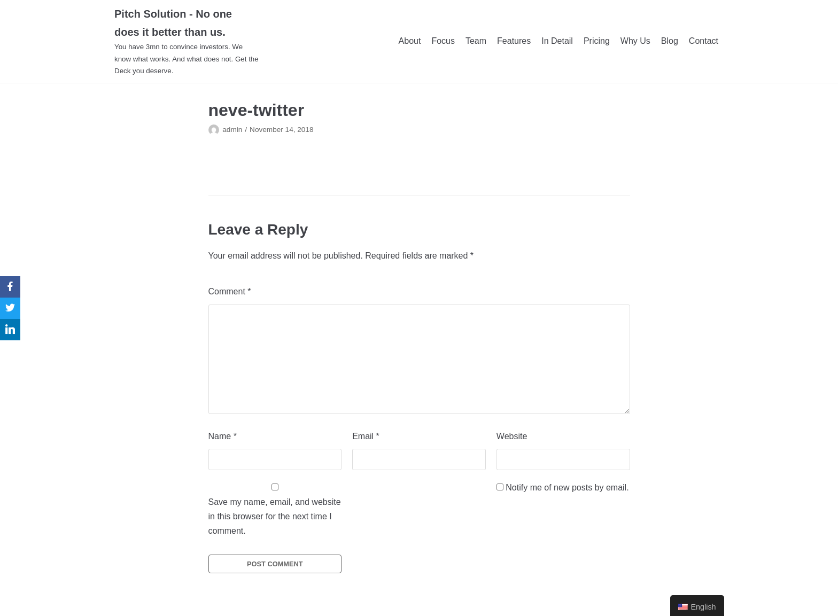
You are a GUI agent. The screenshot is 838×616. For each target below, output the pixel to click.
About (410, 40)
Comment (229, 291)
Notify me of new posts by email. (567, 487)
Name (222, 436)
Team (475, 40)
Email (365, 436)
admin (232, 130)
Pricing (597, 40)
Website (511, 436)
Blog (669, 40)
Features (514, 40)
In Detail (557, 40)
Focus (443, 40)
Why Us (635, 40)
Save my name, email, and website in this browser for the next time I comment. (274, 516)
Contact (703, 40)
